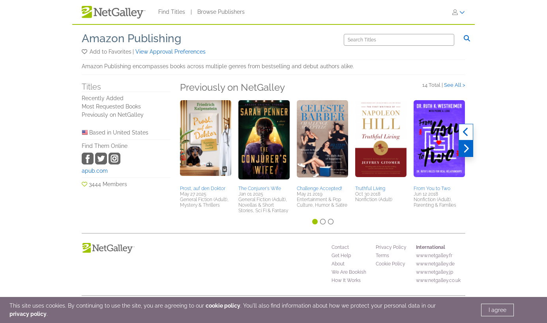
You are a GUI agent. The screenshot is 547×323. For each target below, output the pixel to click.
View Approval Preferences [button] (170, 52)
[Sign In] (458, 12)
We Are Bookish (349, 272)
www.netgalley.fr (434, 255)
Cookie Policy (390, 264)
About (338, 264)
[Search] (399, 40)
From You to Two (432, 188)
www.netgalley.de (435, 264)
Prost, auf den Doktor (202, 188)
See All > (454, 85)
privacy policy (28, 314)
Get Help (341, 255)
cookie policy (223, 305)
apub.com (95, 171)
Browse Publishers (221, 12)
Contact (340, 247)
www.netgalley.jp (434, 272)
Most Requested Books (111, 106)
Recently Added (103, 98)
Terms (382, 255)
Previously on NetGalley (113, 115)
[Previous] (466, 132)
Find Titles (171, 12)
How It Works (346, 280)
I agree (497, 310)
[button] (85, 51)
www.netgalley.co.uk (438, 280)
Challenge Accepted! (319, 188)
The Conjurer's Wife (259, 188)
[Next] (466, 148)
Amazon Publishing (131, 38)
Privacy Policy (391, 247)
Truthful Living (370, 188)
